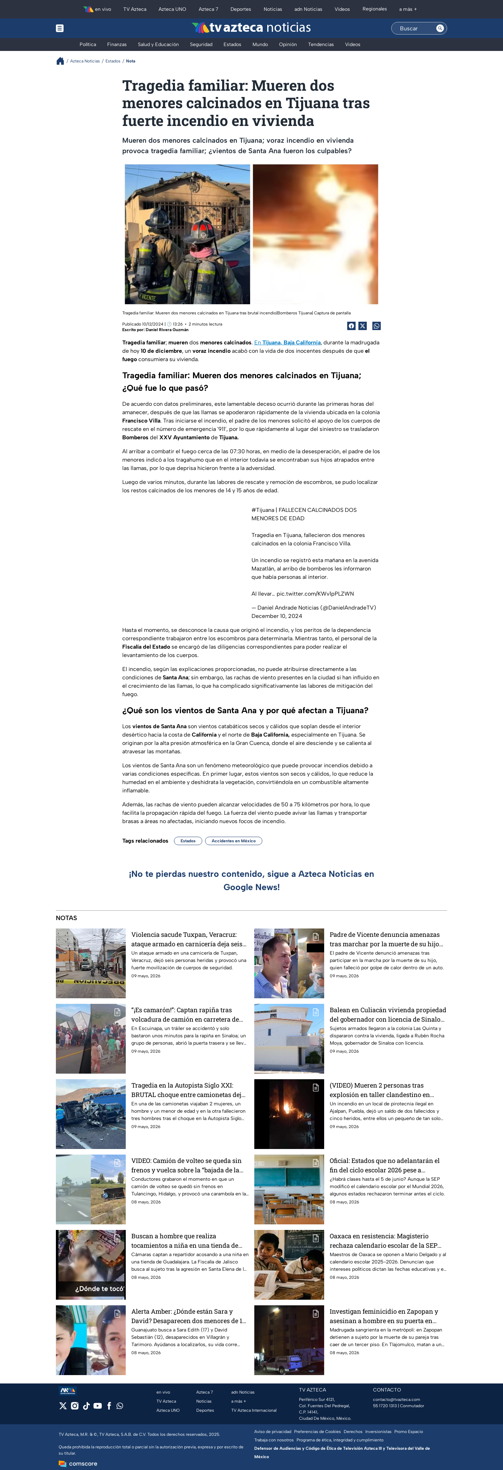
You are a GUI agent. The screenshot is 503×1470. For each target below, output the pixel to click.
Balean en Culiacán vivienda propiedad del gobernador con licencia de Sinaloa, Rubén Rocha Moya (388, 1014)
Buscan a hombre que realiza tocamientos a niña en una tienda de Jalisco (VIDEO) (184, 1240)
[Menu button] (84, 28)
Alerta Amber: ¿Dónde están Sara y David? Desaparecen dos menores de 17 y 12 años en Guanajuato (188, 1316)
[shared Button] (376, 326)
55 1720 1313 (385, 1405)
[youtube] (97, 1408)
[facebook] (109, 1408)
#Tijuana (263, 510)
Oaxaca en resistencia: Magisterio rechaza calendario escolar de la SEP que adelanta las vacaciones (383, 1240)
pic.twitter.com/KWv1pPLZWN (315, 593)
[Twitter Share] (362, 326)
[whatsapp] (119, 1407)
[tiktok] (86, 1408)
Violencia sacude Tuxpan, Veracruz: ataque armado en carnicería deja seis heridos (186, 939)
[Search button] (440, 28)
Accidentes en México (234, 840)
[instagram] (74, 1408)
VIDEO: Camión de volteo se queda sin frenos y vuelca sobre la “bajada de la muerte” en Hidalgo (186, 1165)
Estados (188, 840)
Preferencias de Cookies (317, 1431)
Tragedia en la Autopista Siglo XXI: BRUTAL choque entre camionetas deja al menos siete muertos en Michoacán (188, 1090)
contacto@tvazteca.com (396, 1399)
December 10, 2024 (277, 616)
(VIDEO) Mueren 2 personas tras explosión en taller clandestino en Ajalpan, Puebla (380, 1090)
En (287, 342)
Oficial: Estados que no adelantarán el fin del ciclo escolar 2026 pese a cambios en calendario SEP (385, 1165)
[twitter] (63, 1408)
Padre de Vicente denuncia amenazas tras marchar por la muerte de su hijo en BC (385, 939)
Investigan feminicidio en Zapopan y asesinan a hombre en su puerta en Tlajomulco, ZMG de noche (384, 1316)
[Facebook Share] (351, 326)
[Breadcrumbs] (63, 61)
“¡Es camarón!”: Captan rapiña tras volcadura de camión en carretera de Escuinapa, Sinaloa (185, 1014)
